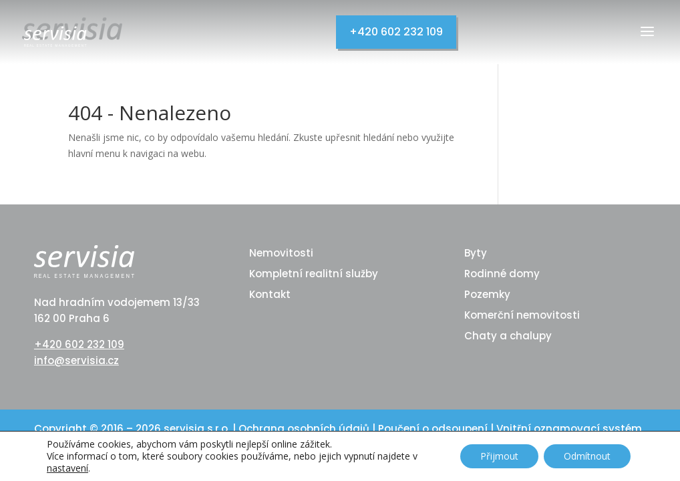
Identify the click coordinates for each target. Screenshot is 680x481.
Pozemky (487, 294)
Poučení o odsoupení (434, 429)
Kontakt (270, 294)
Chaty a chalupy (508, 336)
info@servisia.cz (76, 360)
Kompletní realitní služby (313, 274)
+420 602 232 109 (396, 31)
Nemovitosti (281, 253)
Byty (475, 253)
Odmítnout (587, 456)
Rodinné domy (502, 274)
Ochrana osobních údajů (305, 429)
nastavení (67, 468)
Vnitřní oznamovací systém (569, 429)
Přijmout (499, 456)
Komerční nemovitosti (522, 315)
